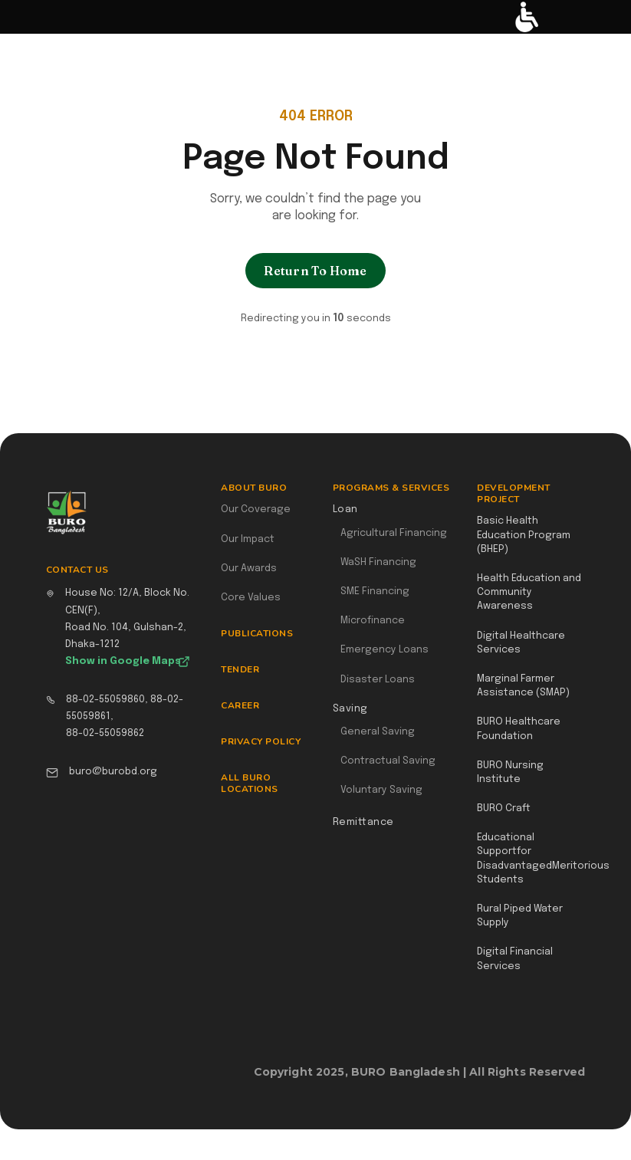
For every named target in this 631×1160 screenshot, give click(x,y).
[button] (20, 17)
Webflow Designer (579, 1079)
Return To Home (315, 270)
